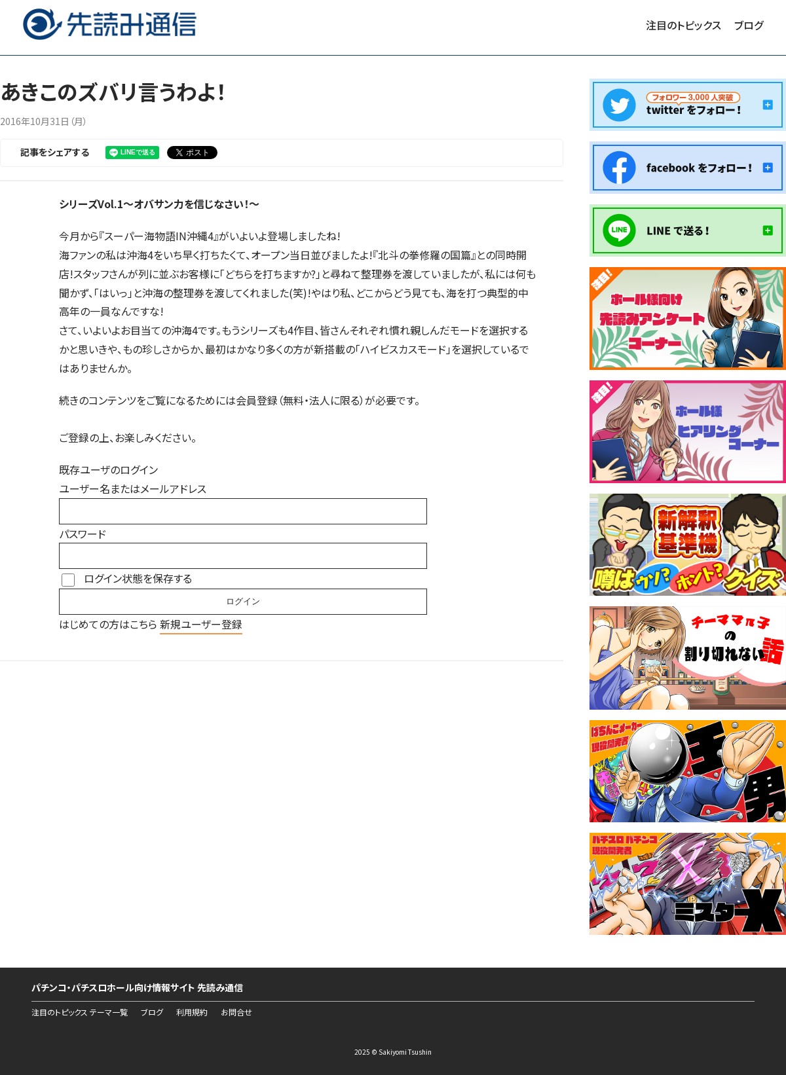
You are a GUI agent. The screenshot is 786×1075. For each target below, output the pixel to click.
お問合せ (236, 1012)
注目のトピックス (683, 25)
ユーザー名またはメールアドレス (132, 488)
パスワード (82, 533)
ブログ (748, 25)
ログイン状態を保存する (138, 578)
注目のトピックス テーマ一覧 (79, 1012)
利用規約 (192, 1012)
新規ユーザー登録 (201, 624)
